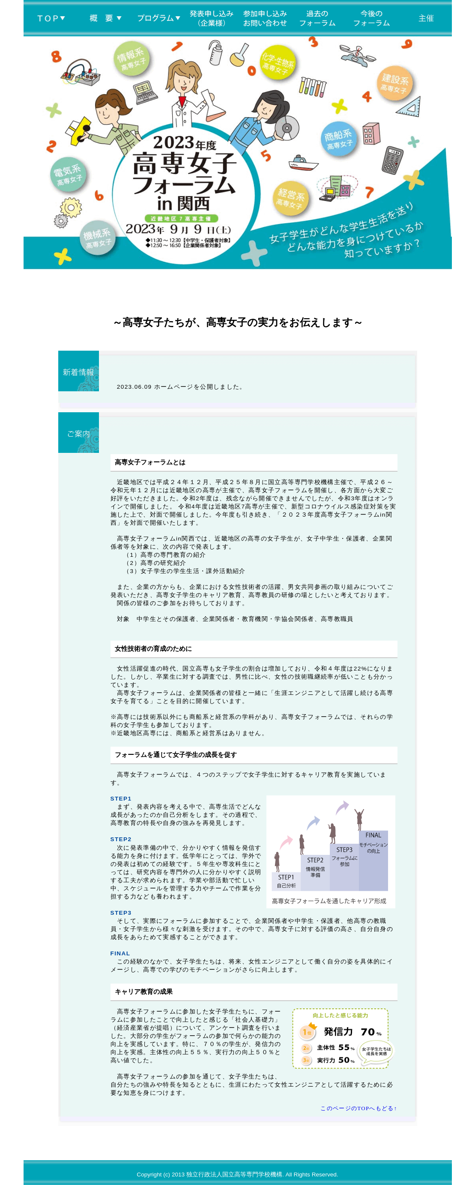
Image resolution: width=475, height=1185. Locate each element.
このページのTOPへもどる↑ (358, 1108)
